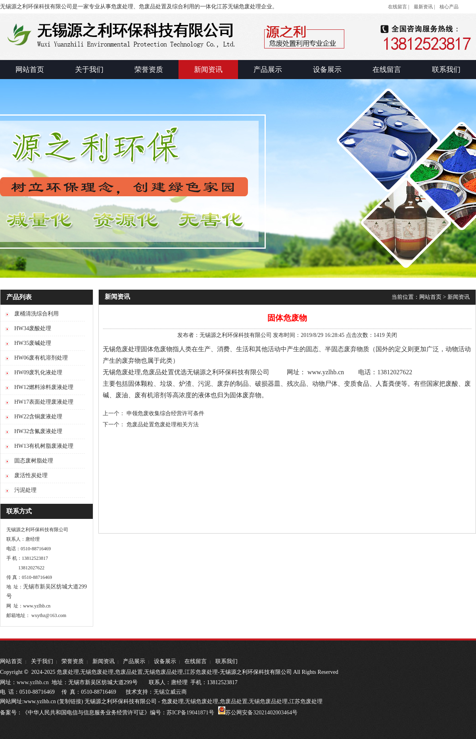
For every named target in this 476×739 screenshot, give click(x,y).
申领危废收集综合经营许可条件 (165, 413)
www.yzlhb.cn (33, 682)
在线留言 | (398, 7)
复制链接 (70, 701)
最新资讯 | (424, 7)
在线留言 (195, 661)
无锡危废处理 (122, 372)
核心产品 (449, 7)
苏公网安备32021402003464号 (261, 713)
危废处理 (68, 672)
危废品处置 (158, 372)
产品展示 (134, 661)
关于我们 (42, 661)
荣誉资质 (72, 661)
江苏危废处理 (201, 672)
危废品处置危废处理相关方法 (163, 425)
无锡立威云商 (170, 692)
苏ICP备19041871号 (190, 713)
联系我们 (226, 661)
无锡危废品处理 (163, 672)
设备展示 (165, 661)
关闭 (391, 335)
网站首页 (430, 297)
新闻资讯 (458, 297)
